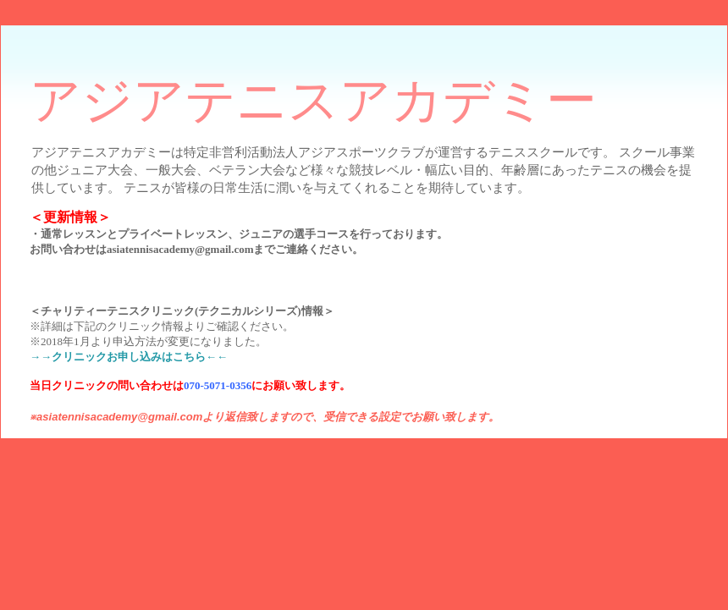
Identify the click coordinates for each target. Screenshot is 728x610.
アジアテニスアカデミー (313, 101)
